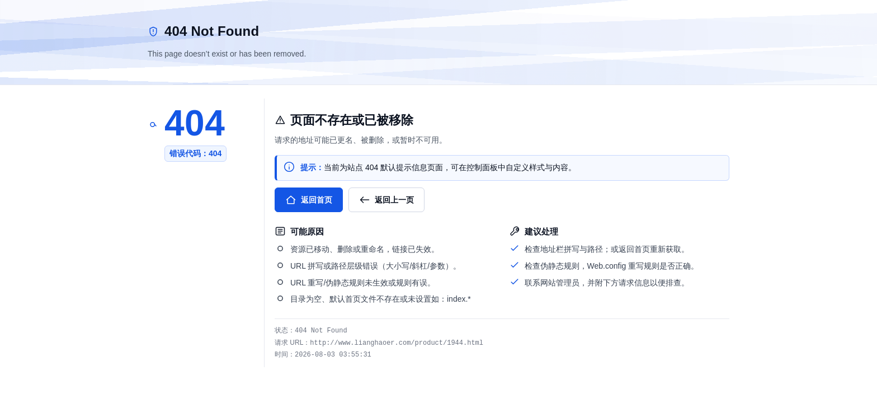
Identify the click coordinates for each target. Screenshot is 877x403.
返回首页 (308, 199)
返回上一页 (386, 199)
